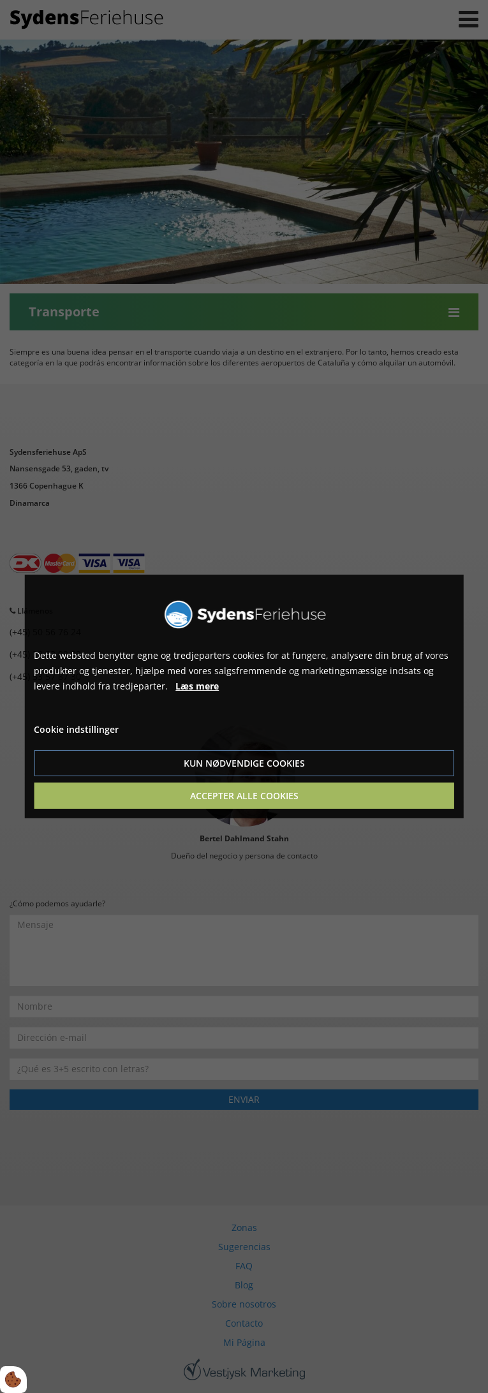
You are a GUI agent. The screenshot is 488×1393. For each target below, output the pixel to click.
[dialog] (244, 696)
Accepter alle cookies (244, 796)
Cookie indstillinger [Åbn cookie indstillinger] (76, 729)
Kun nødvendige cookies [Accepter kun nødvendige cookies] (244, 763)
